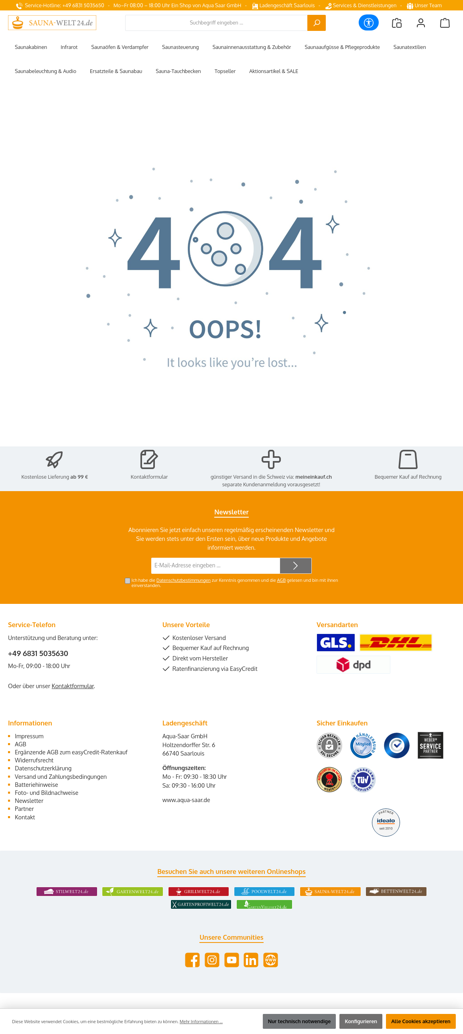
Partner (24, 808)
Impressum (29, 735)
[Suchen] (316, 23)
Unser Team (425, 5)
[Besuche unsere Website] (271, 960)
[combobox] (216, 23)
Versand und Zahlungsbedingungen (61, 776)
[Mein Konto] (421, 22)
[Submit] (296, 566)
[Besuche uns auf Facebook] (192, 960)
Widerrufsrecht (34, 760)
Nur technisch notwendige (299, 1021)
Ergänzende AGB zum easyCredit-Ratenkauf (71, 752)
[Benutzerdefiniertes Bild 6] (363, 779)
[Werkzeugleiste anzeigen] (369, 22)
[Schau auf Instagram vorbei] (212, 960)
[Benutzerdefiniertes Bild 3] (397, 745)
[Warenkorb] (445, 22)
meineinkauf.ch (313, 476)
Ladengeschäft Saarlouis (283, 5)
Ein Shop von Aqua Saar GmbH (206, 5)
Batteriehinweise (36, 784)
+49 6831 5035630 (38, 653)
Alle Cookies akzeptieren (421, 1021)
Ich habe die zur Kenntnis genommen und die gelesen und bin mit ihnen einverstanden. (235, 582)
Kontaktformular (149, 476)
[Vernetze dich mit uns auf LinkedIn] (251, 960)
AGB (281, 580)
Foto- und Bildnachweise (46, 792)
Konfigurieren (361, 1021)
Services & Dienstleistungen (360, 5)
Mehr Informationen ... (201, 1021)
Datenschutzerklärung (43, 768)
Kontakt (25, 817)
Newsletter (29, 800)
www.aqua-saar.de (186, 799)
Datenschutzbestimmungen (183, 580)
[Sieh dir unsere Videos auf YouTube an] (232, 960)
